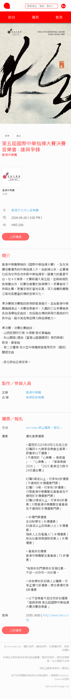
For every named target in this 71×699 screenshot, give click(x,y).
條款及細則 (65, 648)
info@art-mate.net (61, 677)
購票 (35, 17)
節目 (11, 17)
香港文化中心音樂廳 (25, 210)
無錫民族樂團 (35, 397)
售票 (59, 17)
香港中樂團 (9, 154)
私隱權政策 (55, 646)
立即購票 (15, 236)
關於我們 (29, 646)
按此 (66, 668)
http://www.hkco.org (47, 617)
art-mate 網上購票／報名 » (44, 427)
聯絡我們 (41, 646)
